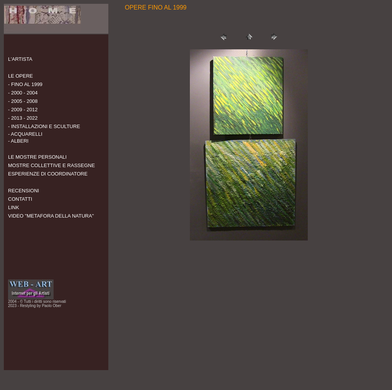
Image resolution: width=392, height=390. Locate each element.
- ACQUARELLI (25, 134)
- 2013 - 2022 (23, 118)
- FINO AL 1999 (25, 84)
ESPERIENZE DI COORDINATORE (48, 174)
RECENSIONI (23, 190)
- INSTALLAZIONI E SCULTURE (44, 126)
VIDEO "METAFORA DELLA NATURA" (51, 216)
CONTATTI (20, 199)
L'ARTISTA (20, 59)
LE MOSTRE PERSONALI (37, 157)
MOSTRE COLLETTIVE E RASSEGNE (51, 165)
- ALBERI (18, 141)
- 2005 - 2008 (23, 101)
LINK (13, 207)
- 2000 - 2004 (23, 93)
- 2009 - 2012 (23, 109)
